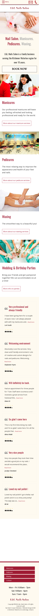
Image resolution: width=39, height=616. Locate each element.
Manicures (9, 568)
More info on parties (11, 289)
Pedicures (9, 572)
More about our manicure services (16, 123)
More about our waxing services (15, 231)
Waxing (8, 576)
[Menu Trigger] (5, 1)
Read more (31, 322)
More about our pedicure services (16, 180)
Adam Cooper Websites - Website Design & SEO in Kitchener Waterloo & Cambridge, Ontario (21, 609)
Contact (9, 580)
